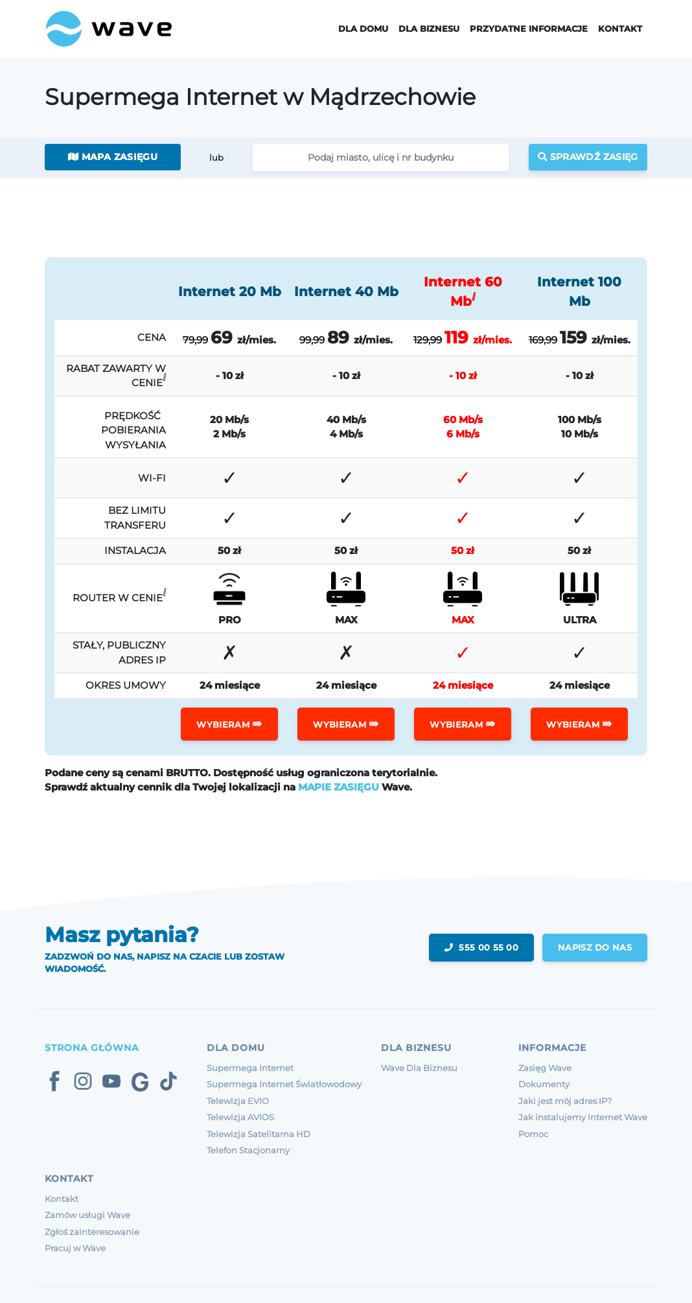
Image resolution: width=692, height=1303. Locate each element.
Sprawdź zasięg (588, 157)
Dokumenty (544, 1084)
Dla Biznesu (428, 29)
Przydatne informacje (529, 29)
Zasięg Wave (544, 1068)
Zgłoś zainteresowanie (92, 1232)
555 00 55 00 (479, 947)
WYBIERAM (229, 724)
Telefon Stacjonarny (248, 1150)
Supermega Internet (250, 1068)
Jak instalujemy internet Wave (582, 1117)
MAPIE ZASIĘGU (338, 787)
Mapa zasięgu (112, 157)
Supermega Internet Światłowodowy (284, 1084)
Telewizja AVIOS (240, 1117)
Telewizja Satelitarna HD (258, 1134)
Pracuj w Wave (75, 1248)
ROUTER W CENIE (119, 595)
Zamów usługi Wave (87, 1215)
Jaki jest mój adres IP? (565, 1101)
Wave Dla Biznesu (419, 1068)
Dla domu (363, 29)
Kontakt (620, 29)
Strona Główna (92, 1048)
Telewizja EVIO (238, 1101)
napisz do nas (594, 947)
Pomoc (533, 1134)
